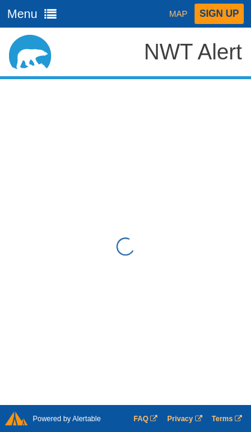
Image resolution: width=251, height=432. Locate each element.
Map (178, 14)
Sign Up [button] (219, 13)
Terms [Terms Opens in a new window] (227, 419)
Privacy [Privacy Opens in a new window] (184, 419)
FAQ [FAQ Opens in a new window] (145, 419)
